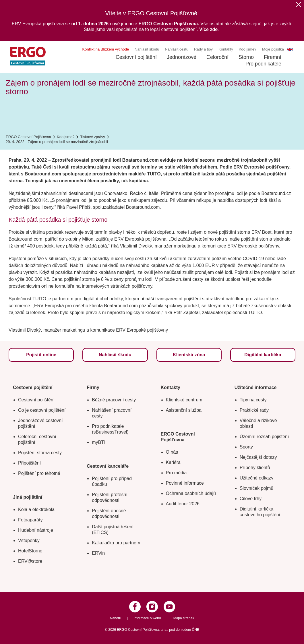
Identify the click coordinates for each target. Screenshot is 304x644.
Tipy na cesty (253, 399)
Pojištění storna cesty (40, 452)
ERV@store (30, 561)
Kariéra (173, 462)
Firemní (272, 57)
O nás (172, 452)
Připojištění (29, 463)
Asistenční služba (184, 410)
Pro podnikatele (263, 64)
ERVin (98, 553)
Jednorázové (181, 57)
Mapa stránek (183, 618)
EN (289, 49)
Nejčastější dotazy (258, 457)
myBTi (98, 442)
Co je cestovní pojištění (41, 410)
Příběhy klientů (255, 467)
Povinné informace (185, 483)
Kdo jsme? (247, 49)
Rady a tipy (203, 49)
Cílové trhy (251, 498)
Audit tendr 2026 (183, 503)
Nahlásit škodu (147, 49)
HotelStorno (30, 550)
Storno (246, 57)
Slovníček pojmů (256, 488)
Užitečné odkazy (256, 477)
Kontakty (225, 49)
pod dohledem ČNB (184, 630)
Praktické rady (254, 410)
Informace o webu (147, 618)
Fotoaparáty (30, 519)
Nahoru (115, 618)
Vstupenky (29, 540)
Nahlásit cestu (176, 49)
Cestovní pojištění (136, 57)
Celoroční (217, 57)
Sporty (246, 446)
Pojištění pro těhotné (39, 473)
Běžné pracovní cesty (114, 399)
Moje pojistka (273, 49)
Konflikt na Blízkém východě (105, 49)
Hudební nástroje (35, 530)
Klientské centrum (184, 399)
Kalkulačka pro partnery (116, 542)
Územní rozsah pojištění (264, 436)
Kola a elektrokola (36, 509)
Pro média (176, 472)
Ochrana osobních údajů (191, 493)
